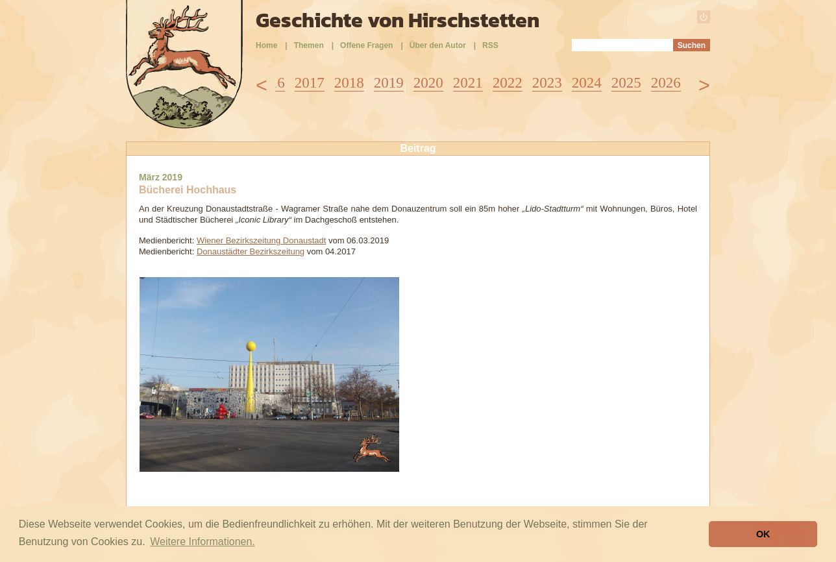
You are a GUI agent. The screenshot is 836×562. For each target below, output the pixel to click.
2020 (428, 83)
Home (266, 45)
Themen (309, 45)
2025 (626, 83)
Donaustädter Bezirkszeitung (250, 251)
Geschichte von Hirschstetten (397, 20)
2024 (587, 83)
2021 (468, 83)
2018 (349, 83)
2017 (310, 83)
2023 (547, 83)
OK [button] (763, 534)
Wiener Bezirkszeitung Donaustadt (261, 240)
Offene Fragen (366, 45)
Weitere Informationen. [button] (202, 541)
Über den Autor (438, 45)
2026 (666, 83)
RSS (490, 45)
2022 (507, 83)
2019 (389, 83)
